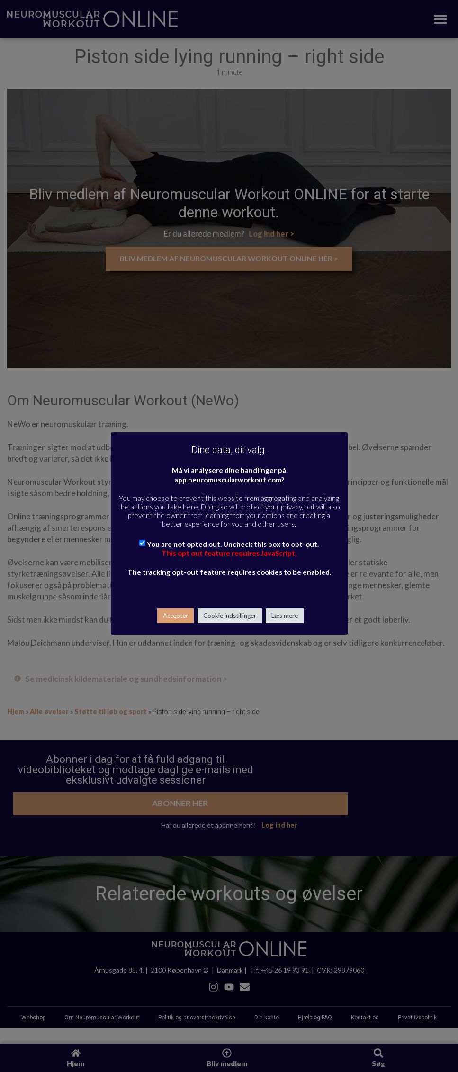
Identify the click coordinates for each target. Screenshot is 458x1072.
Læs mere (284, 615)
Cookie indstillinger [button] (229, 615)
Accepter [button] (175, 615)
